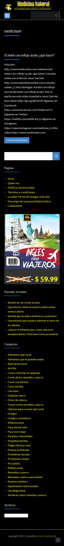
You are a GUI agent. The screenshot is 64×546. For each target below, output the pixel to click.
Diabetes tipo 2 (17, 395)
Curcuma (13, 390)
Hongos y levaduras (19, 418)
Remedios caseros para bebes (25, 477)
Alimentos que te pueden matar (26, 359)
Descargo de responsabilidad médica (29, 201)
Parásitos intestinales (20, 436)
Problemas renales (18, 458)
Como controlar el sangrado (24, 372)
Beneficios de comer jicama (24, 302)
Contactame (15, 205)
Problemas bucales (19, 454)
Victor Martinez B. (46, 536)
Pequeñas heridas (18, 440)
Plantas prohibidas (19, 449)
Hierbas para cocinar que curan (26, 409)
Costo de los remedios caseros (25, 377)
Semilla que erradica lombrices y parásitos (32, 316)
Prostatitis (14, 463)
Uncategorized (16, 490)
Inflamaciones (16, 422)
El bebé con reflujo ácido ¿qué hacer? (29, 55)
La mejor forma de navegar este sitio (29, 196)
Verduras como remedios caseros (27, 495)
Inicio (11, 178)
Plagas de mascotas (19, 445)
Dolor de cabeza (17, 400)
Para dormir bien (17, 427)
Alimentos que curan (19, 354)
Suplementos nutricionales (23, 486)
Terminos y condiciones (21, 192)
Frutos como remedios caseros (26, 404)
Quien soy (13, 183)
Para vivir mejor (17, 431)
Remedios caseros (18, 472)
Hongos (12, 413)
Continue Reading (16, 140)
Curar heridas (15, 386)
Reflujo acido (36, 46)
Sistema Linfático (18, 481)
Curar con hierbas (18, 382)
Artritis (12, 368)
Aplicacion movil (17, 363)
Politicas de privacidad (21, 187)
